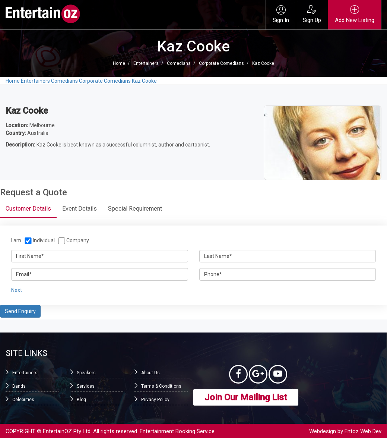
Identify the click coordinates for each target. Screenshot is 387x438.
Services (86, 386)
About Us (150, 372)
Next (16, 290)
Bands (19, 386)
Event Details (79, 208)
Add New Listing (354, 14)
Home (119, 63)
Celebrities (23, 399)
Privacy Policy (155, 399)
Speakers (86, 372)
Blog (81, 399)
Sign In (281, 14)
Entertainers (146, 63)
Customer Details (28, 208)
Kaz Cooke (263, 63)
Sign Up (312, 14)
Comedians (179, 63)
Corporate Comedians (221, 63)
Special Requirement (135, 208)
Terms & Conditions (161, 386)
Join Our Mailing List (245, 397)
